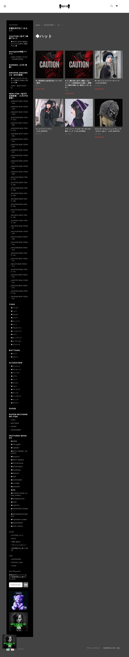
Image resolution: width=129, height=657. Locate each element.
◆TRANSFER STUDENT (19, 510)
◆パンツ (14, 353)
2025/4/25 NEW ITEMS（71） (19, 162)
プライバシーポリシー (18, 545)
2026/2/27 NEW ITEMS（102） (19, 113)
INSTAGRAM (16, 559)
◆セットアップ (16, 338)
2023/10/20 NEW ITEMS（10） (19, 292)
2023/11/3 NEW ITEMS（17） (19, 287)
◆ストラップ (15, 389)
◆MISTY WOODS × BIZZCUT (19, 452)
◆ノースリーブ (16, 331)
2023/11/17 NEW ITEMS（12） (19, 281)
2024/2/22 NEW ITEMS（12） (19, 254)
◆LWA (13, 476)
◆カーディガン (16, 341)
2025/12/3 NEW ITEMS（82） (19, 124)
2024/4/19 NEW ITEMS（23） (19, 232)
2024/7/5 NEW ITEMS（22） (19, 211)
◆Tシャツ (14, 318)
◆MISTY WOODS (17, 460)
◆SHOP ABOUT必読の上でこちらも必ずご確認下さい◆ (19, 44)
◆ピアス (14, 376)
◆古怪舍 (14, 441)
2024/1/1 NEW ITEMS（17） (19, 265)
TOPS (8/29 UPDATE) (19, 87)
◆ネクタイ (14, 383)
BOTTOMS (14, 350)
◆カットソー (15, 321)
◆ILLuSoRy (15, 483)
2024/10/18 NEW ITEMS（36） (19, 189)
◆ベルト (14, 386)
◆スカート (14, 357)
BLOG (13, 538)
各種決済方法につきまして (18, 29)
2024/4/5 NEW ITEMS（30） (19, 238)
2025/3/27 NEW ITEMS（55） (19, 167)
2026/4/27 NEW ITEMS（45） (19, 102)
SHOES (12, 409)
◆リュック (14, 399)
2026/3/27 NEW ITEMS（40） (19, 108)
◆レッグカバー (16, 396)
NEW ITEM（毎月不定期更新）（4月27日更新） (18, 96)
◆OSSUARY (15, 486)
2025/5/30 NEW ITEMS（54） (19, 156)
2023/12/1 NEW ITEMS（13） (19, 276)
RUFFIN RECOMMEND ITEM (18, 415)
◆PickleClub (16, 470)
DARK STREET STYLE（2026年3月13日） (19, 58)
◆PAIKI (14, 502)
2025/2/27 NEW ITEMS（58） (19, 173)
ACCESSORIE (49, 25)
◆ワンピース (15, 344)
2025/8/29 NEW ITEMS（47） (19, 140)
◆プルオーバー (16, 328)
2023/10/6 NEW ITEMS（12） (19, 298)
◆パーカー (14, 308)
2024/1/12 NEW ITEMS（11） (19, 260)
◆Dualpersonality (17, 499)
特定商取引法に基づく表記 (19, 549)
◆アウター (14, 314)
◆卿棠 (13, 490)
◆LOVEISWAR (16, 480)
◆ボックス (14, 393)
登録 (25, 585)
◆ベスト (14, 334)
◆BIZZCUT (15, 456)
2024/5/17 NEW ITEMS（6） (19, 227)
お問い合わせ (15, 542)
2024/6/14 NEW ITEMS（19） (19, 216)
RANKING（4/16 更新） (18, 66)
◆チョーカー (15, 373)
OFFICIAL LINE (17, 562)
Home (37, 25)
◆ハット (14, 379)
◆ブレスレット (16, 369)
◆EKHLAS (15, 473)
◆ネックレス (15, 366)
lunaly (13, 566)
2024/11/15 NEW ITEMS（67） (19, 184)
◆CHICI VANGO (17, 526)
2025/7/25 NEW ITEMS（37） (19, 146)
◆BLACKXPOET (17, 523)
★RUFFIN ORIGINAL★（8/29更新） (18, 74)
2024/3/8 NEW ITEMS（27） (19, 249)
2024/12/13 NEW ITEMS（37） (19, 178)
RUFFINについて (17, 535)
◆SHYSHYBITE (17, 466)
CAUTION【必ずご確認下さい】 (18, 37)
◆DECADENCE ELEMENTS (19, 515)
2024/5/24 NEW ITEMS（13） (19, 222)
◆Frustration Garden (19, 519)
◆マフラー (14, 403)
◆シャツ (14, 311)
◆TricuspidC (16, 444)
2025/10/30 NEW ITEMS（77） (19, 129)
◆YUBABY (15, 448)
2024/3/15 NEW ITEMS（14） (19, 243)
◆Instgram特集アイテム (18, 53)
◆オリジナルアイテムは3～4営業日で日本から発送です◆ (19, 80)
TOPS (12, 304)
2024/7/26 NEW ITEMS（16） (19, 205)
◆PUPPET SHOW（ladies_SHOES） (19, 494)
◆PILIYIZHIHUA (17, 463)
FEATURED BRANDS (18, 437)
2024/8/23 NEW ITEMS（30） (19, 200)
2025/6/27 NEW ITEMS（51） (19, 151)
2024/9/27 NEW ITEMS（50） (19, 194)
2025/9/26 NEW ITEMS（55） (19, 135)
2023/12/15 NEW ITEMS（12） (19, 270)
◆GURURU (15, 505)
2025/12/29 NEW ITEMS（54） (19, 118)
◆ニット (14, 324)
